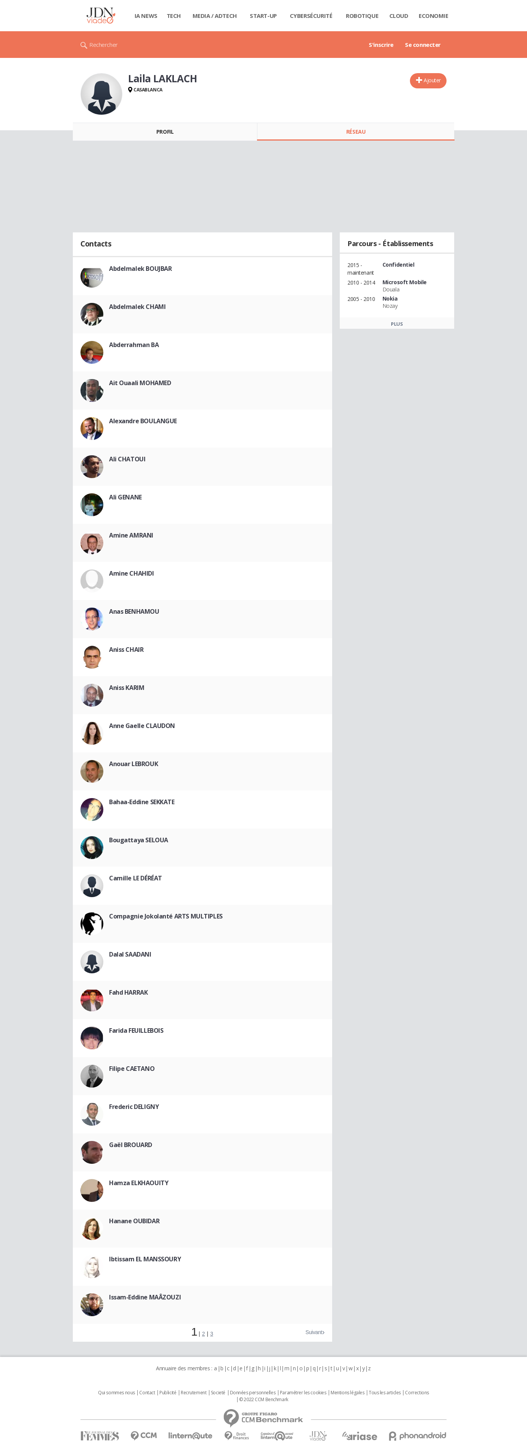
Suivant (313, 1332)
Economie (433, 15)
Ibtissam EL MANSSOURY (145, 1259)
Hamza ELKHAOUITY (138, 1183)
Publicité (167, 1392)
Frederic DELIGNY (134, 1106)
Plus (397, 323)
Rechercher (103, 44)
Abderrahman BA (134, 345)
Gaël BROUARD (130, 1145)
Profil (165, 131)
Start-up (263, 15)
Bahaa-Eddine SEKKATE (142, 802)
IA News (146, 15)
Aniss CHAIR (126, 649)
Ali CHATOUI (127, 459)
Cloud (398, 15)
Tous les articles (385, 1392)
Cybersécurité (311, 15)
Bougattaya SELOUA (138, 840)
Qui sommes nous (116, 1392)
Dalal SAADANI (130, 954)
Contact (147, 1392)
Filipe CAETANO (131, 1068)
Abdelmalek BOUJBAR (140, 268)
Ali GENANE (125, 497)
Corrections (417, 1392)
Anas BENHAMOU (134, 611)
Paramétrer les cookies (303, 1392)
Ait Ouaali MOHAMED (140, 383)
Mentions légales (347, 1392)
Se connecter (423, 44)
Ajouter (432, 80)
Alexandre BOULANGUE (143, 421)
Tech (174, 15)
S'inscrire (381, 44)
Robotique (362, 15)
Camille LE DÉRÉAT (135, 878)
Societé (218, 1392)
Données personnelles (253, 1392)
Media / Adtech (215, 15)
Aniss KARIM (126, 687)
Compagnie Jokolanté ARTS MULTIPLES (166, 916)
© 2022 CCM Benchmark (263, 1399)
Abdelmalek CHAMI (137, 306)
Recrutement (193, 1392)
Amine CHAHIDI (131, 573)
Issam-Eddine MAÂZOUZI (145, 1297)
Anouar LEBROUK (133, 764)
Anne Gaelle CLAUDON (142, 726)
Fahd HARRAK (128, 992)
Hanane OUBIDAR (134, 1221)
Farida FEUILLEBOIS (136, 1030)
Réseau (355, 131)
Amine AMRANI (131, 535)
